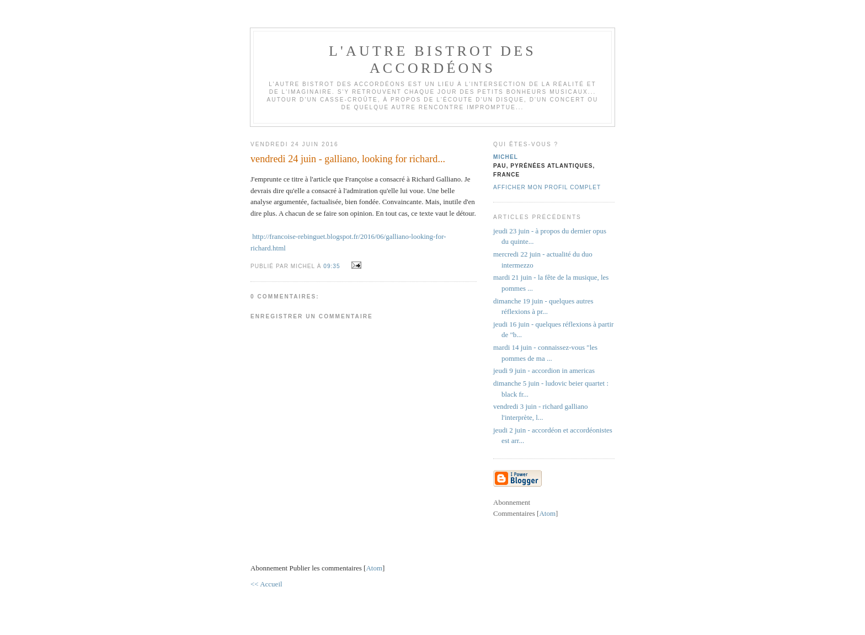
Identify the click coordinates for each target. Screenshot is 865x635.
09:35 (332, 266)
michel (505, 157)
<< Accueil (266, 584)
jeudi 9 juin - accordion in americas (544, 370)
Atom (374, 568)
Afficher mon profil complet (547, 187)
